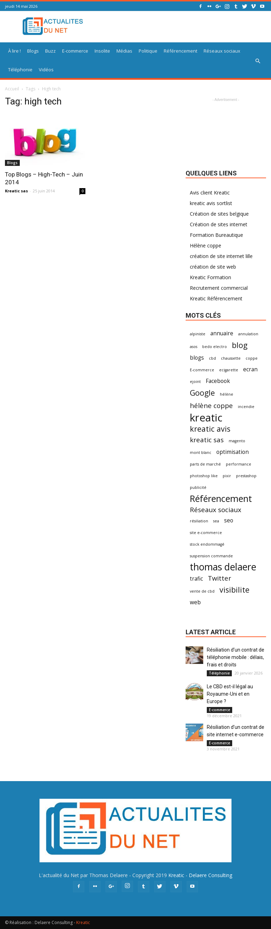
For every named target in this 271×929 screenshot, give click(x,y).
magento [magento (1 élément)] (237, 440)
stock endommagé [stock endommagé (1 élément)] (207, 544)
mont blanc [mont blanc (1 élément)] (200, 452)
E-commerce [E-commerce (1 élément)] (202, 369)
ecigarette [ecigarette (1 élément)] (228, 369)
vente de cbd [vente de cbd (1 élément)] (202, 591)
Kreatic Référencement (216, 298)
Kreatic (176, 875)
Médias (124, 51)
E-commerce (75, 51)
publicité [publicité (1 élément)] (198, 487)
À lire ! (14, 51)
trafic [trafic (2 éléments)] (196, 578)
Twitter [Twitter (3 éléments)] (219, 578)
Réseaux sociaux (222, 51)
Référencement (180, 51)
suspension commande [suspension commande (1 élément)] (211, 555)
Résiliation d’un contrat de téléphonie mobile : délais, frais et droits (235, 657)
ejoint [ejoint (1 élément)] (195, 381)
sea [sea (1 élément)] (216, 521)
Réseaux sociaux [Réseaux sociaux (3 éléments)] (215, 509)
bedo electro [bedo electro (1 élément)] (214, 346)
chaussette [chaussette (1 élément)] (231, 358)
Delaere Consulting (210, 875)
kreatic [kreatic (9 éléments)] (206, 417)
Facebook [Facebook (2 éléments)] (218, 381)
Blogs (33, 51)
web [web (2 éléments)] (195, 602)
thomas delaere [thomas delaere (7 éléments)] (223, 567)
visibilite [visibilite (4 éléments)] (234, 589)
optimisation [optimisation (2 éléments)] (232, 452)
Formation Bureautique (216, 235)
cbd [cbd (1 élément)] (212, 358)
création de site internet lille (221, 256)
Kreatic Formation (210, 277)
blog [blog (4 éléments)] (239, 345)
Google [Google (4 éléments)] (202, 392)
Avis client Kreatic (210, 192)
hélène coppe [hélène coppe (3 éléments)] (211, 405)
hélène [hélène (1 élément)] (226, 394)
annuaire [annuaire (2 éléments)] (221, 333)
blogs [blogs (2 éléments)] (197, 357)
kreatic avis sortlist (211, 203)
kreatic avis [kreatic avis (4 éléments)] (210, 428)
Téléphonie (20, 69)
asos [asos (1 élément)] (193, 346)
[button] (257, 61)
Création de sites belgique (219, 213)
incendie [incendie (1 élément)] (246, 406)
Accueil (12, 89)
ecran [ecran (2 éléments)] (250, 369)
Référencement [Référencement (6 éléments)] (221, 498)
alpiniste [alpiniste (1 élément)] (197, 333)
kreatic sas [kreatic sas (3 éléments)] (207, 439)
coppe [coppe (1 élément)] (252, 358)
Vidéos (46, 69)
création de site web (213, 266)
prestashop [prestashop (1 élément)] (246, 475)
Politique (148, 51)
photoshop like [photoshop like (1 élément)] (204, 475)
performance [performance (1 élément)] (238, 464)
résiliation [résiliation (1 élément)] (199, 521)
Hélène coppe (205, 245)
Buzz (50, 51)
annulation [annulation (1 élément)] (248, 333)
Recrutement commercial (219, 287)
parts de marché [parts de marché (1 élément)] (205, 464)
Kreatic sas (16, 190)
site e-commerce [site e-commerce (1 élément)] (206, 532)
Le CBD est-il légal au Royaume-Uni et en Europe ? (230, 694)
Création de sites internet (218, 224)
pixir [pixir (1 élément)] (227, 475)
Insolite (102, 51)
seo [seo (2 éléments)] (228, 520)
